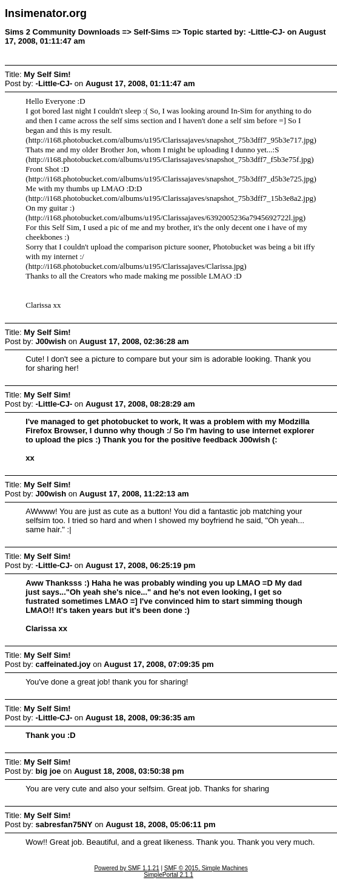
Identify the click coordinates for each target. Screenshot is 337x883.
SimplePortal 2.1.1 (168, 874)
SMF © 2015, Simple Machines (206, 868)
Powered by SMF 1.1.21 (126, 868)
